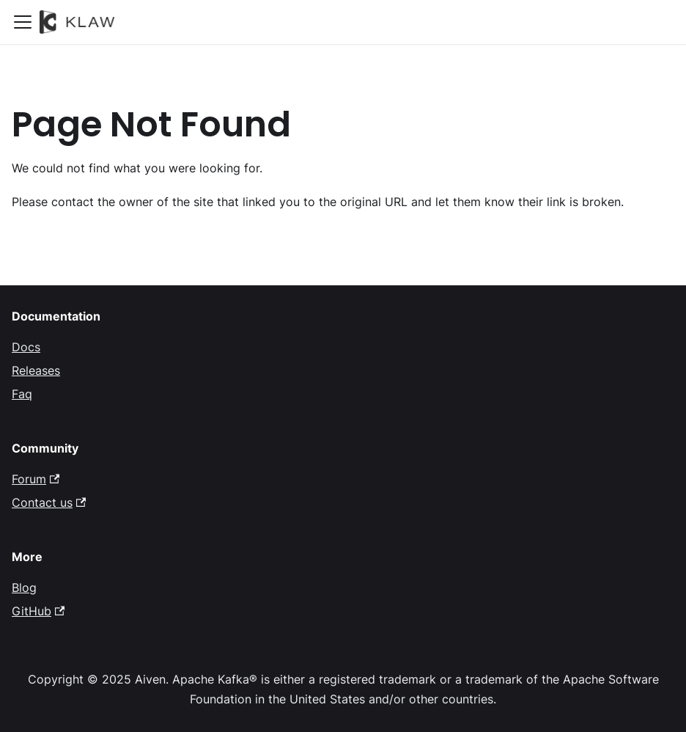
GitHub (38, 611)
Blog (24, 587)
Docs (26, 347)
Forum (35, 479)
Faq (22, 394)
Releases (36, 370)
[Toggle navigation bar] (23, 22)
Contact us (49, 502)
